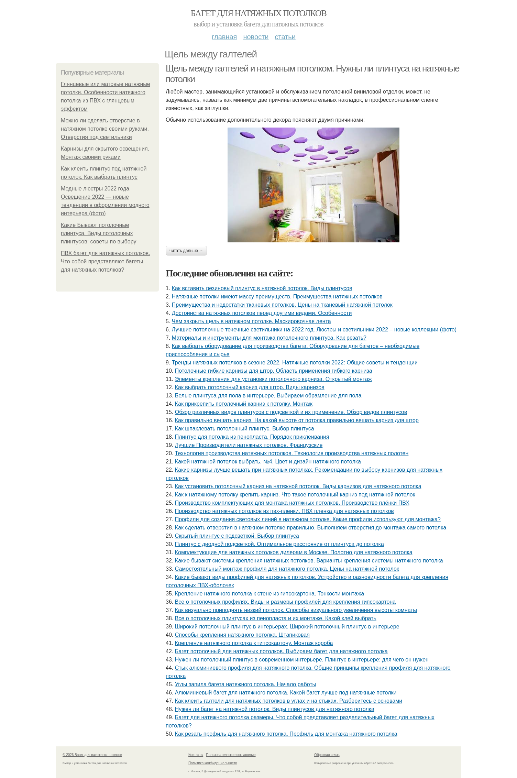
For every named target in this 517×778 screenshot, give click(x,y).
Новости (255, 37)
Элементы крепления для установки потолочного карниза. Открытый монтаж (273, 379)
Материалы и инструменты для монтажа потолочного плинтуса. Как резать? (269, 338)
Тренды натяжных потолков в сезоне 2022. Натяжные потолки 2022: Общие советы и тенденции (295, 362)
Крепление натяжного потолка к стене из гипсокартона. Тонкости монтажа (269, 593)
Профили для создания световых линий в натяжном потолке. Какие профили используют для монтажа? (308, 519)
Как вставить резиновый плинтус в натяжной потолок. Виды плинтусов (262, 288)
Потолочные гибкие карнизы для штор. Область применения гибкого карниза (273, 371)
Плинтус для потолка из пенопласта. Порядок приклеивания (252, 437)
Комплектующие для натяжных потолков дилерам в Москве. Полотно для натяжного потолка (293, 552)
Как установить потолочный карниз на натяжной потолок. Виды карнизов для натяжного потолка (298, 486)
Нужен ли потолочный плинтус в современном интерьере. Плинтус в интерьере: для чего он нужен (302, 659)
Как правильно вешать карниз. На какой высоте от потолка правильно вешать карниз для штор (297, 420)
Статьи (285, 37)
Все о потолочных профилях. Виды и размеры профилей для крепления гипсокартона (285, 602)
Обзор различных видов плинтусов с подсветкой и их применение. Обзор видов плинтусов (291, 412)
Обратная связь (327, 755)
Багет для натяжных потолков (258, 13)
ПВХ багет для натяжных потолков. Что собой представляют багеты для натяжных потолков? (105, 261)
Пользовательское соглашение (231, 755)
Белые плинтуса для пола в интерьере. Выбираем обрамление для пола (268, 395)
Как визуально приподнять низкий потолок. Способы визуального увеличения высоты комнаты (296, 610)
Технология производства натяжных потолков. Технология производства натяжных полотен (292, 453)
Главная (224, 37)
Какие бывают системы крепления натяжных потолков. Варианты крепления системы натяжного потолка (309, 560)
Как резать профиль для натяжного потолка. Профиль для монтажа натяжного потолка (286, 734)
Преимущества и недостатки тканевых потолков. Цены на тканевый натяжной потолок (282, 305)
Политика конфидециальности (212, 763)
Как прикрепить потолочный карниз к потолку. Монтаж (244, 404)
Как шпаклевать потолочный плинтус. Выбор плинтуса (244, 428)
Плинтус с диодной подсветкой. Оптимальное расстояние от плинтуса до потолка (279, 544)
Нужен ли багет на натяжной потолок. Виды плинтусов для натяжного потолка (274, 709)
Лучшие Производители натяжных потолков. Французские (249, 445)
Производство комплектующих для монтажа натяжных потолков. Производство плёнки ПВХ (292, 503)
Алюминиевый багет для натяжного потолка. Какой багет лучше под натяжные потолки (286, 692)
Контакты (195, 755)
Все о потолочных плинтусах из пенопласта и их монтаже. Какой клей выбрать (275, 618)
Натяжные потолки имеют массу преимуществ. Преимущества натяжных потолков (277, 296)
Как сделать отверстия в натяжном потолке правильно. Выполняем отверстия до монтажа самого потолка (310, 527)
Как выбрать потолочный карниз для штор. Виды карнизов (249, 387)
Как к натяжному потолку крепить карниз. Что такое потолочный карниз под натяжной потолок (295, 494)
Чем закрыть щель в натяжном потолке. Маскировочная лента (251, 321)
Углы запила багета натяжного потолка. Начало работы (245, 684)
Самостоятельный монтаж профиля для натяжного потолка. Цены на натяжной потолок (287, 569)
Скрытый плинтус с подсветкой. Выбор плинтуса (237, 536)
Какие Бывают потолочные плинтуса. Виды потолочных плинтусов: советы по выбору (98, 233)
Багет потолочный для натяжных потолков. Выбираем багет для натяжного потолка (281, 651)
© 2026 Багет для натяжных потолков (92, 755)
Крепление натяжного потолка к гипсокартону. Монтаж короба (254, 643)
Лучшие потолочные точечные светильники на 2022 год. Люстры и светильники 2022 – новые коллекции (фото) (314, 329)
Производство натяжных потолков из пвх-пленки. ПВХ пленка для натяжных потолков (284, 511)
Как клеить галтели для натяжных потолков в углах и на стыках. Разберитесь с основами (288, 701)
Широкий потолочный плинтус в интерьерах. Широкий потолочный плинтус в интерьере (287, 626)
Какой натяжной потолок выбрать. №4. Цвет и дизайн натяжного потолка (268, 461)
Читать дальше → (186, 250)
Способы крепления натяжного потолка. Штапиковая (242, 635)
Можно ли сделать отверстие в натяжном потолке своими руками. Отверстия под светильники (105, 129)
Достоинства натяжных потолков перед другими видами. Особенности (262, 313)
